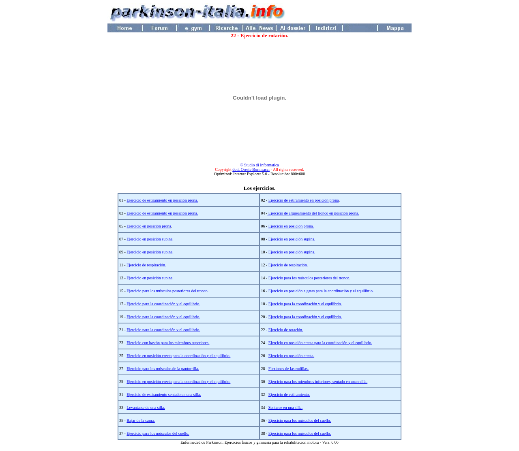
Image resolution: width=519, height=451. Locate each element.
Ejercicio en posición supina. (150, 239)
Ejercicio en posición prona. (291, 226)
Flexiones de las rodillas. (288, 368)
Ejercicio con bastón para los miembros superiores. (168, 342)
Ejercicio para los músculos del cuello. (299, 420)
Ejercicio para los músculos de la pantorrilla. (163, 368)
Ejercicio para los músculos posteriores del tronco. (309, 278)
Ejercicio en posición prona (149, 226)
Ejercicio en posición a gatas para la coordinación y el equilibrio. (321, 291)
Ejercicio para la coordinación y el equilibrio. (163, 304)
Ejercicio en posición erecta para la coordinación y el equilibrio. (320, 342)
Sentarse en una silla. (285, 407)
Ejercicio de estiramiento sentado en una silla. (164, 394)
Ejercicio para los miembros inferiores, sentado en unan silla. (317, 381)
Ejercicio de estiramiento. (289, 394)
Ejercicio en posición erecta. (291, 355)
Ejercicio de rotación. (285, 330)
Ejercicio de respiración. (146, 265)
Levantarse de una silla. (146, 407)
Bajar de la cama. (140, 420)
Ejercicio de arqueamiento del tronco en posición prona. (313, 213)
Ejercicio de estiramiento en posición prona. (162, 200)
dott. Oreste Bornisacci (251, 169)
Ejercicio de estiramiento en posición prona (303, 200)
